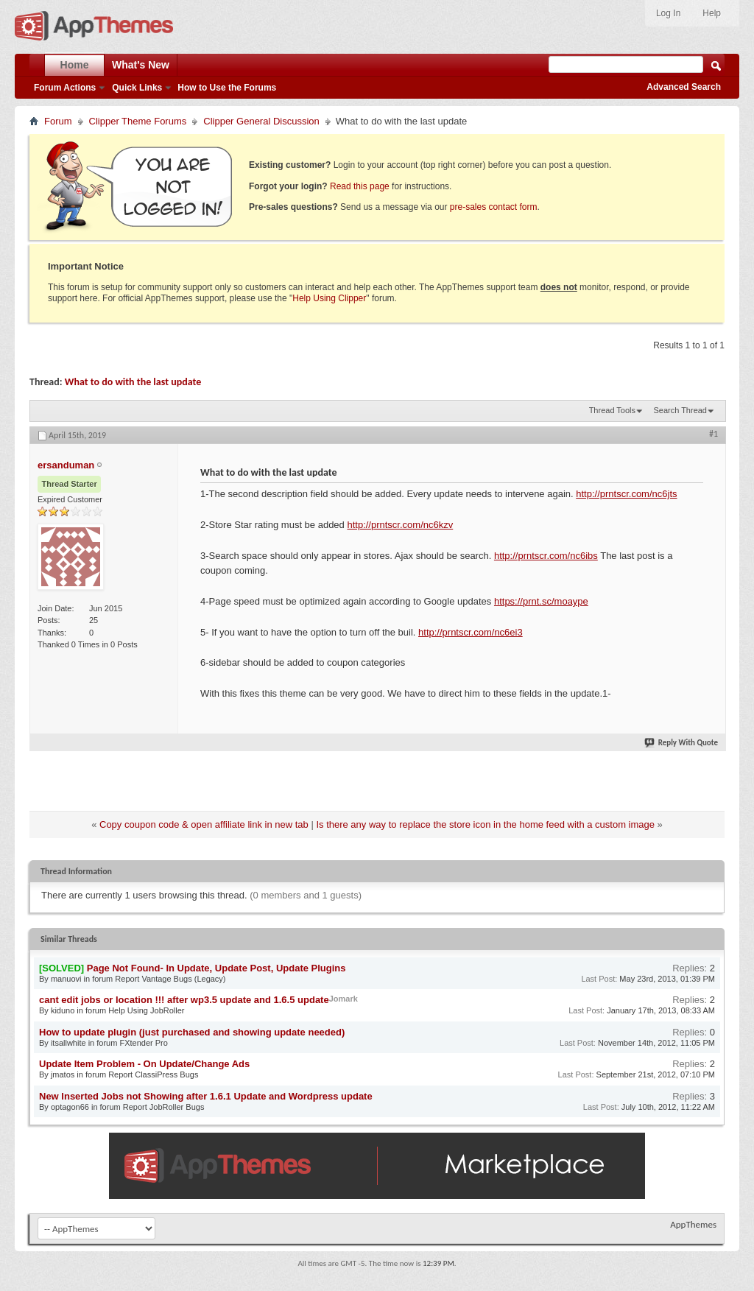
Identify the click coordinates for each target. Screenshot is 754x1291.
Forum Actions (65, 87)
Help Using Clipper (329, 298)
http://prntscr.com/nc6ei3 (470, 632)
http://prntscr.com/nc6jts (626, 493)
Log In (668, 13)
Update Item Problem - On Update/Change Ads (144, 1063)
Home (74, 65)
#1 (713, 434)
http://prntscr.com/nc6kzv (400, 524)
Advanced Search (683, 87)
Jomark (343, 998)
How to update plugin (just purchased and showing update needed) (192, 1032)
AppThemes (693, 1224)
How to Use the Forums (226, 87)
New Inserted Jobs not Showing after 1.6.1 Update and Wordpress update (206, 1096)
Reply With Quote (682, 742)
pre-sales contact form (494, 207)
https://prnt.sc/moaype (541, 601)
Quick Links (137, 87)
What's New (140, 65)
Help (711, 13)
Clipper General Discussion (261, 121)
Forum (58, 121)
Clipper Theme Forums (138, 121)
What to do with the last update (133, 382)
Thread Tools (612, 410)
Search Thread (680, 410)
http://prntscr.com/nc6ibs (546, 555)
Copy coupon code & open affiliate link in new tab (204, 824)
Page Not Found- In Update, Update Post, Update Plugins (216, 968)
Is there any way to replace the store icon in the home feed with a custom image (485, 824)
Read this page (360, 186)
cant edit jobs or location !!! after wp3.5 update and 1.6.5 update (184, 999)
